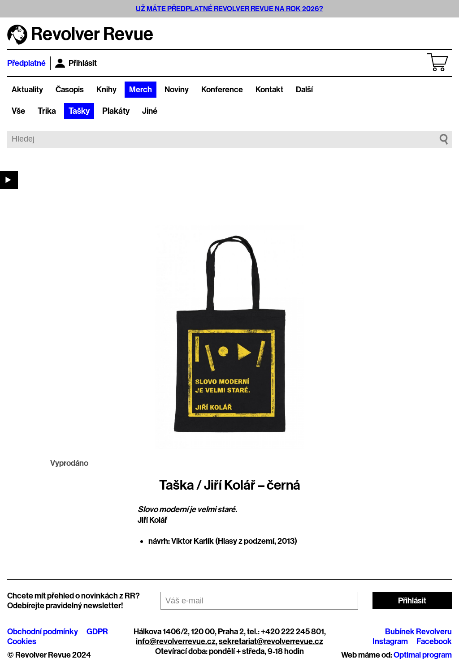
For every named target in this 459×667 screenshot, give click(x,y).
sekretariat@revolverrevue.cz (271, 641)
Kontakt (269, 90)
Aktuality (27, 90)
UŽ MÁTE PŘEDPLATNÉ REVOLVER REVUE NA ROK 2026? (229, 8)
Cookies (21, 641)
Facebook (434, 641)
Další (304, 90)
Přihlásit (76, 63)
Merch (140, 90)
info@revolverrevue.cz (176, 641)
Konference (222, 90)
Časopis (70, 90)
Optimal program (423, 655)
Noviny (177, 90)
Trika (47, 111)
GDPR (97, 632)
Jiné (149, 111)
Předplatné (26, 63)
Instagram (390, 641)
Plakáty (116, 111)
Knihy (106, 90)
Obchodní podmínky (42, 632)
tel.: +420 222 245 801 (285, 632)
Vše (18, 111)
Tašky (79, 111)
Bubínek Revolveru (418, 632)
